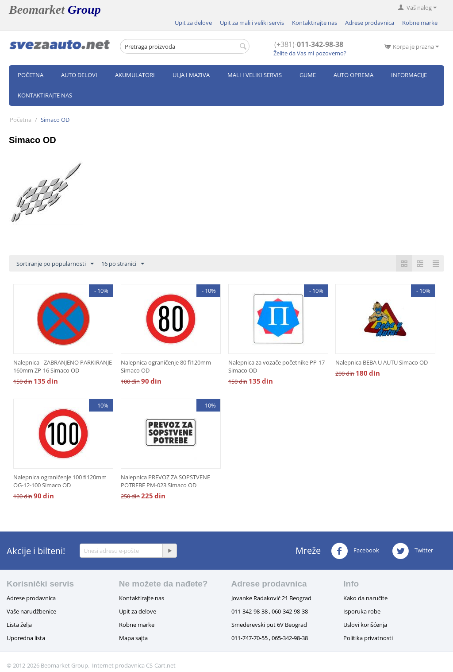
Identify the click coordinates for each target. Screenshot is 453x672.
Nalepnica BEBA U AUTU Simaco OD (381, 362)
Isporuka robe (361, 611)
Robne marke (420, 23)
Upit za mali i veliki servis (252, 23)
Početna (30, 75)
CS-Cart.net (161, 665)
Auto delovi (79, 75)
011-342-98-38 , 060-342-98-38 (269, 611)
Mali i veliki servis (254, 75)
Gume (307, 75)
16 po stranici (122, 264)
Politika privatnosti (368, 638)
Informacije (409, 75)
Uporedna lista (26, 638)
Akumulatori (135, 75)
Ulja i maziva (191, 75)
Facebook (355, 551)
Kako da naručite (365, 598)
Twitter (412, 551)
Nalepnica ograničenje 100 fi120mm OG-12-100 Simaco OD (60, 481)
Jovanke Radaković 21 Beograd (271, 598)
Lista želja (19, 625)
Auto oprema (353, 75)
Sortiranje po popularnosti (55, 264)
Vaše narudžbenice (31, 611)
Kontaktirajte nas (314, 23)
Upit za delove (193, 23)
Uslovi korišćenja (365, 625)
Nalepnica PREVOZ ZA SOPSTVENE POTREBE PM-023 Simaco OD (165, 481)
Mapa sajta (133, 638)
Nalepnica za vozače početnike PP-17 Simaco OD (276, 366)
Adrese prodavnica (369, 23)
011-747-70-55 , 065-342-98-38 (269, 638)
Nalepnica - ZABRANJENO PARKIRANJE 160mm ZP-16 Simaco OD (62, 366)
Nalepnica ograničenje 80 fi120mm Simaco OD (166, 366)
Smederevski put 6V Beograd (269, 625)
